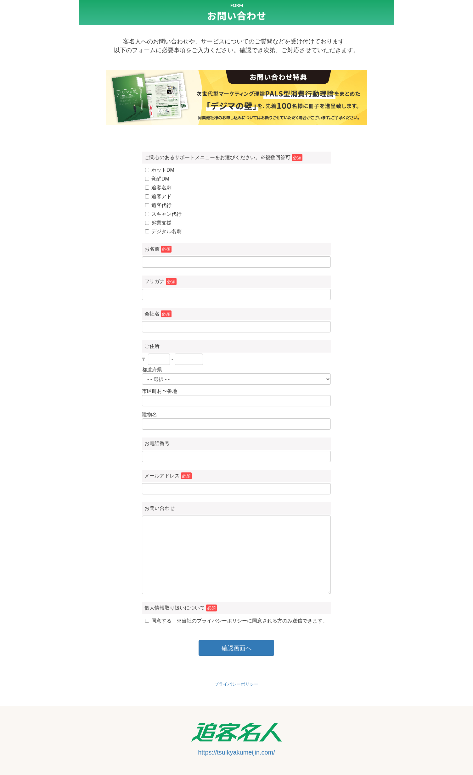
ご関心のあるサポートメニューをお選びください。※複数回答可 (223, 157)
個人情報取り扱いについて (180, 608)
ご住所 (152, 346)
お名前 (158, 249)
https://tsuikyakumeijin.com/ (236, 752)
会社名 (158, 313)
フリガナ (160, 281)
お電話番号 (157, 443)
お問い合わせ (159, 508)
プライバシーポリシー (236, 684)
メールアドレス (168, 475)
